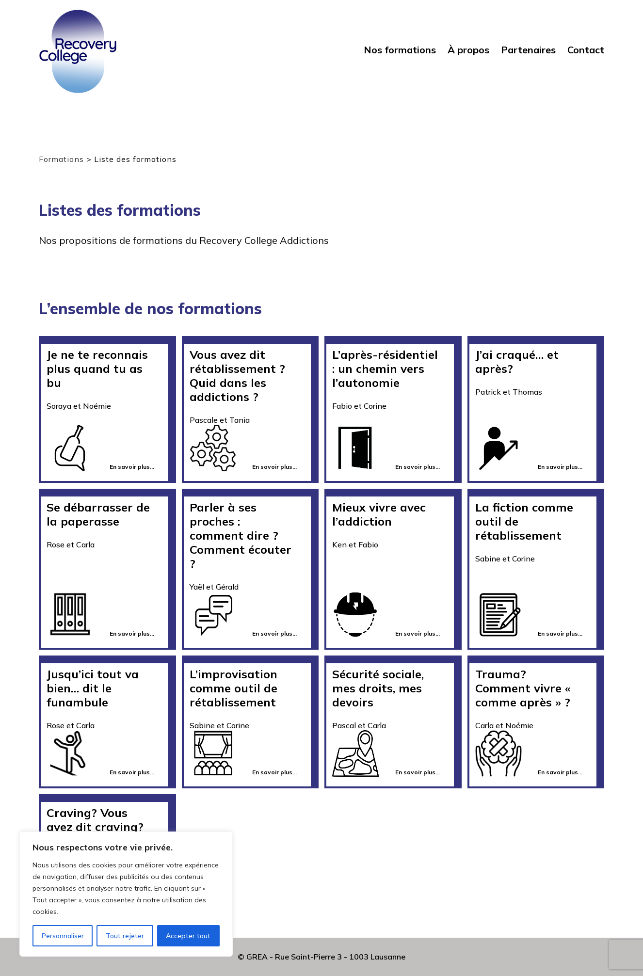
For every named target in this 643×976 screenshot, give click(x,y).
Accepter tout (188, 935)
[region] (126, 894)
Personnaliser (63, 935)
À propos (468, 50)
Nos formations (400, 50)
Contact (585, 50)
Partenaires (528, 50)
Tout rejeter (125, 935)
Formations (61, 159)
